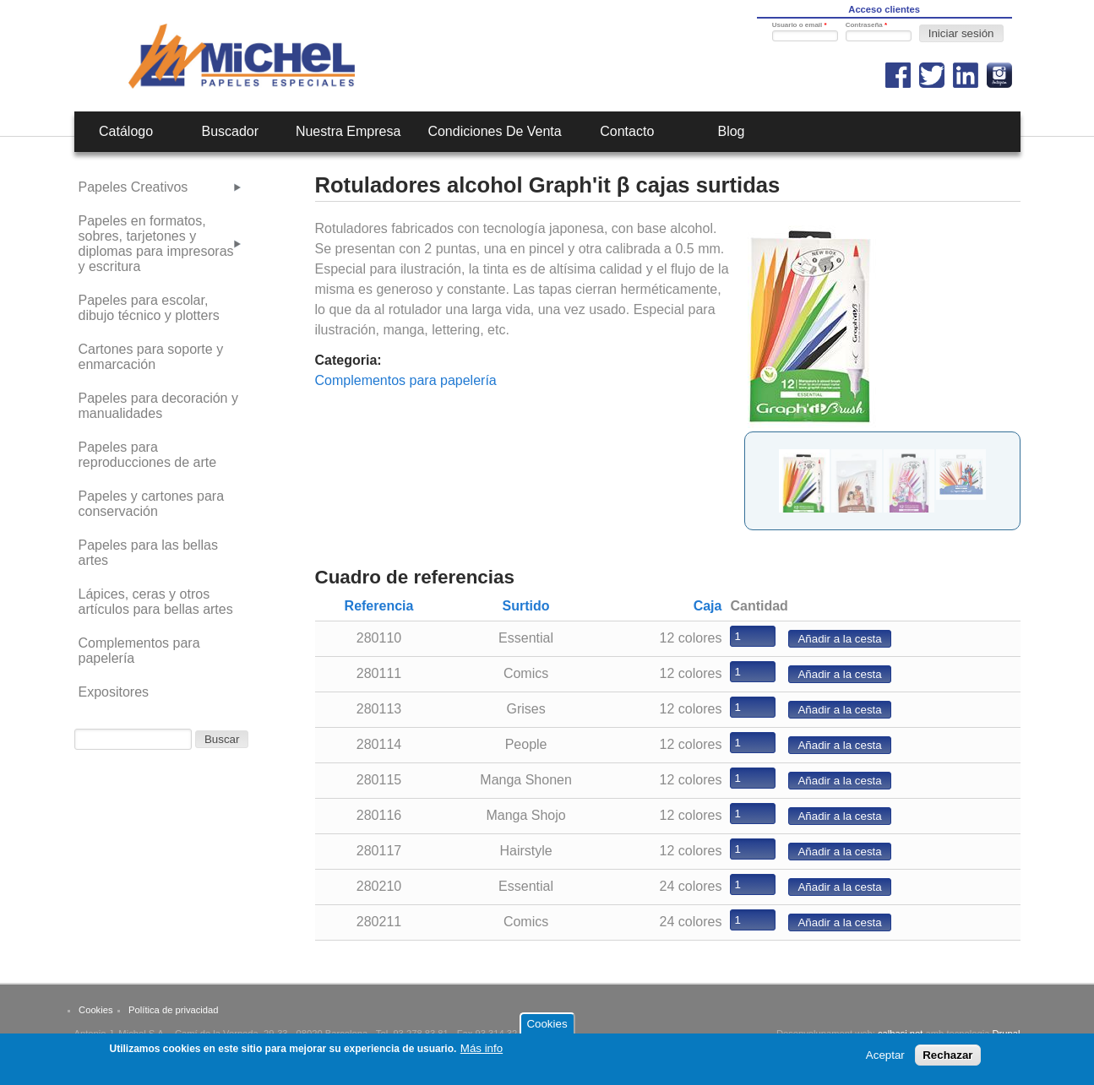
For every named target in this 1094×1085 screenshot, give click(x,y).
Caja (708, 606)
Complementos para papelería (406, 380)
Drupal (1007, 1033)
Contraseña (866, 25)
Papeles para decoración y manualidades (158, 405)
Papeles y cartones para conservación (152, 503)
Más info (481, 1052)
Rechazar (947, 1059)
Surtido (526, 606)
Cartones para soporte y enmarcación (151, 357)
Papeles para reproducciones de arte (148, 454)
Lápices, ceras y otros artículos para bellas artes (156, 601)
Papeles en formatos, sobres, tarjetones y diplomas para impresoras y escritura (156, 244)
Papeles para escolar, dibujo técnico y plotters (149, 308)
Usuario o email (799, 25)
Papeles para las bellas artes (148, 552)
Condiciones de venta (494, 131)
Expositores (114, 692)
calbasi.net (900, 1033)
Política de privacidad (173, 1010)
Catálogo (126, 131)
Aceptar (885, 1059)
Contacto (627, 131)
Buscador (230, 131)
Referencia (379, 606)
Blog (730, 131)
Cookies (95, 1010)
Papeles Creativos (133, 187)
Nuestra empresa (348, 131)
